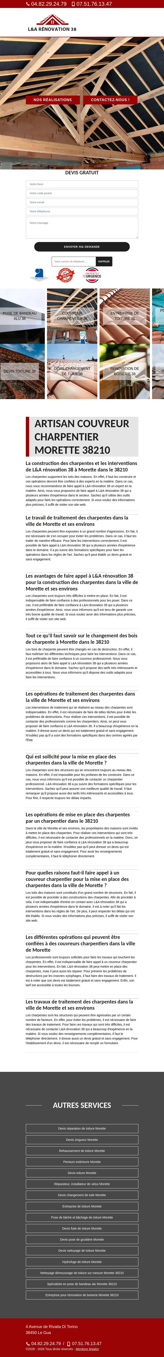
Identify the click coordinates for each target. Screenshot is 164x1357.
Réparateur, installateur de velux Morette (82, 1184)
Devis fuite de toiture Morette (82, 1228)
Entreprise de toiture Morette (82, 1206)
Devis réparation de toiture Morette (82, 1128)
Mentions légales (87, 1349)
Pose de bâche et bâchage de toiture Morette (82, 1217)
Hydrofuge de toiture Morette (82, 1262)
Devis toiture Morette (82, 1173)
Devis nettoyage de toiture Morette (82, 1250)
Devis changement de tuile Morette (82, 1195)
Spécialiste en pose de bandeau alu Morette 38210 (82, 1284)
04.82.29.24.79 (46, 4)
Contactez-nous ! (110, 100)
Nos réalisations (53, 100)
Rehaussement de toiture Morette (82, 1151)
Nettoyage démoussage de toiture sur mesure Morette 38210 (82, 1273)
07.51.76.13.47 (91, 4)
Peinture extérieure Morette (82, 1162)
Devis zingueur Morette (82, 1140)
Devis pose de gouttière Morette (82, 1239)
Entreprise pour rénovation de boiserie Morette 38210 (82, 1295)
